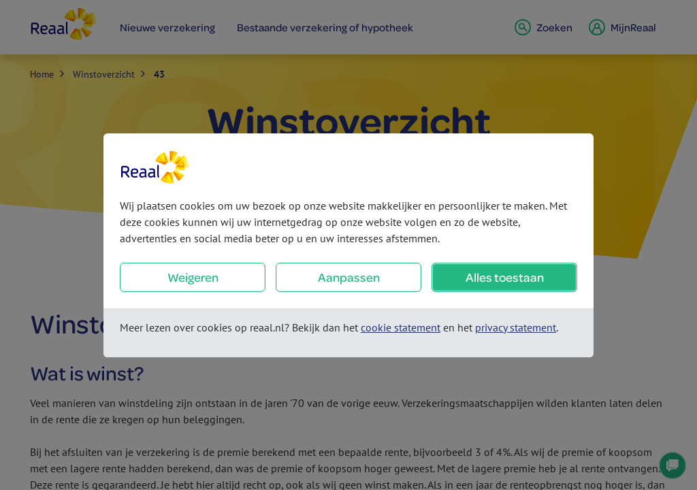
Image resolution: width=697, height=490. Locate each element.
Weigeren (192, 277)
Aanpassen (349, 277)
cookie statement (400, 327)
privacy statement (515, 327)
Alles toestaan (505, 277)
